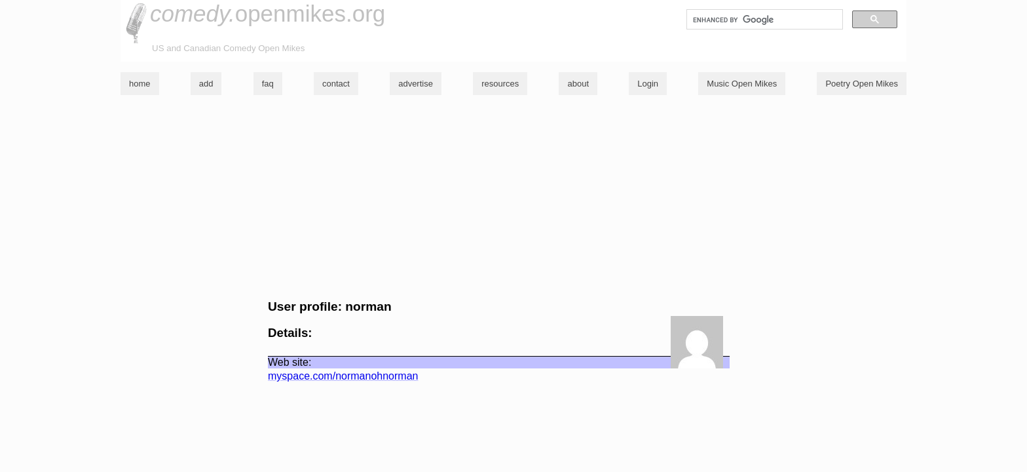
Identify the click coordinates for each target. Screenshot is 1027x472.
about (578, 83)
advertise (415, 83)
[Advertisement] (513, 197)
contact (336, 83)
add (206, 83)
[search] (763, 19)
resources (500, 83)
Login (647, 83)
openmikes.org (267, 13)
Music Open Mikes (742, 83)
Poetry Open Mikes (861, 83)
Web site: (289, 362)
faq (268, 83)
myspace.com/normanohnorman (343, 376)
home (140, 83)
